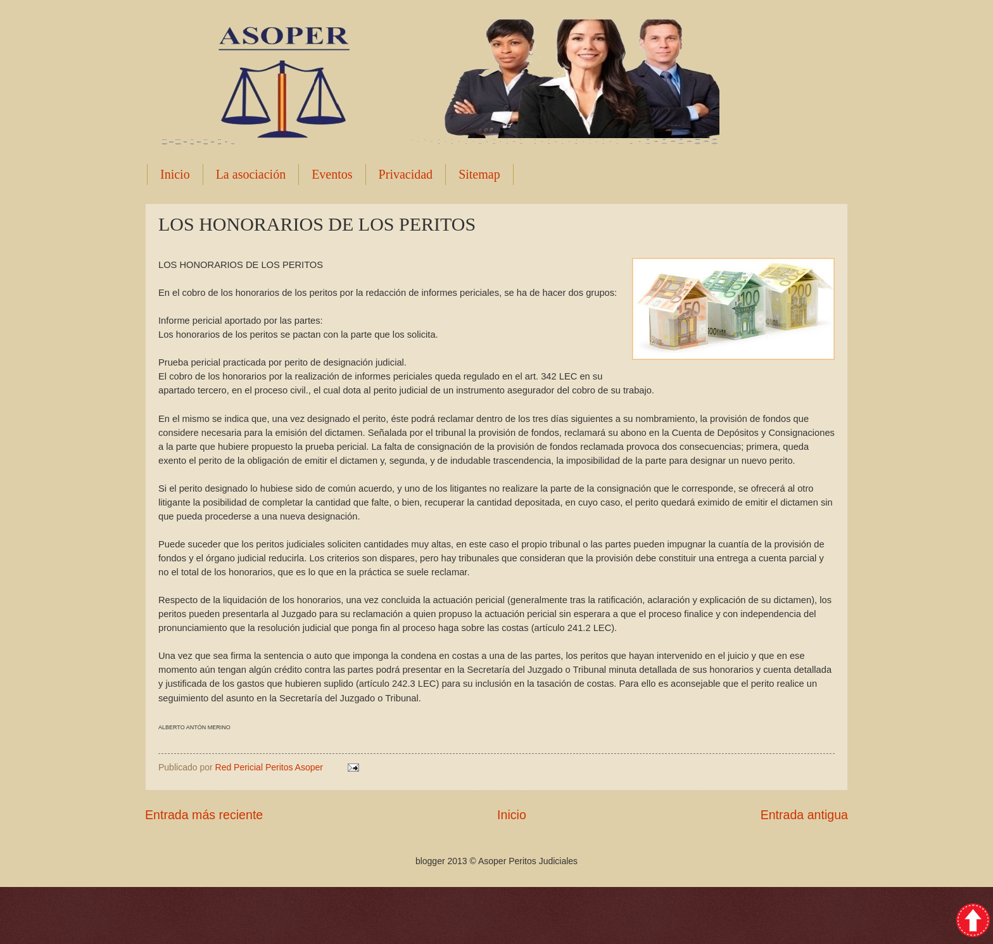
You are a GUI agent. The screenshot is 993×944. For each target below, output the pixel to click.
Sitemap (479, 174)
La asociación (251, 174)
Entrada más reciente (204, 815)
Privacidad (406, 174)
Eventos (332, 174)
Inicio (175, 174)
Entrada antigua (804, 815)
